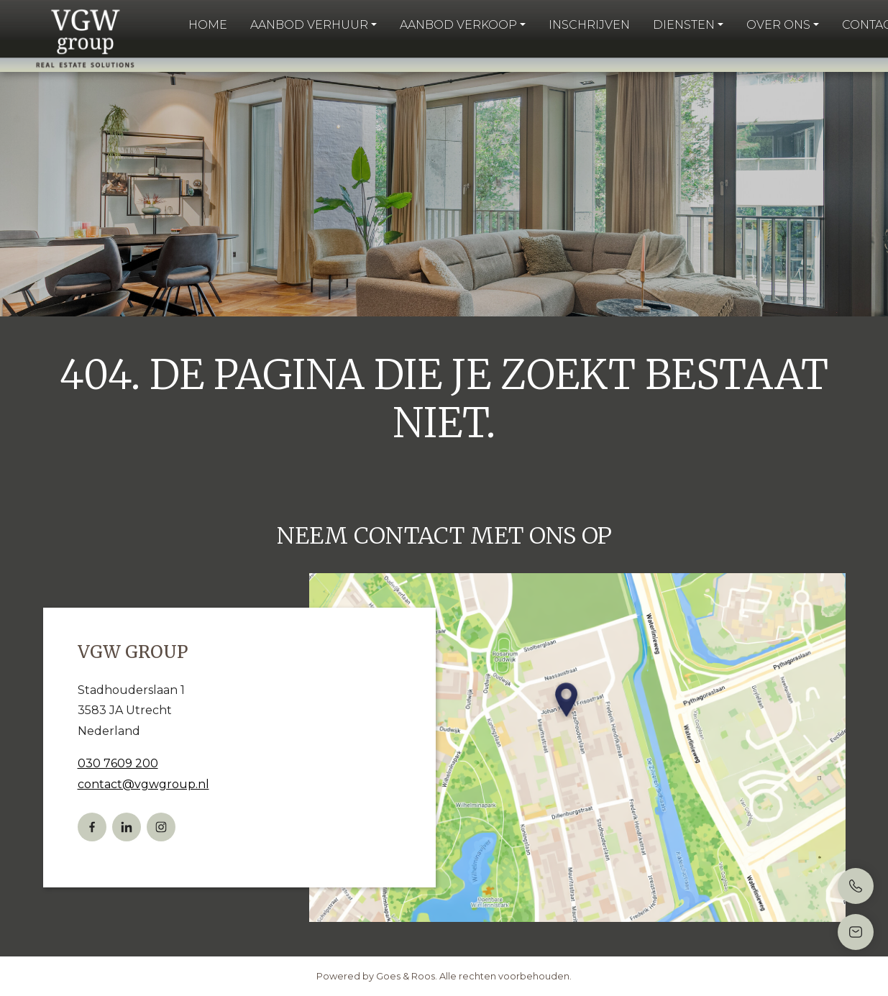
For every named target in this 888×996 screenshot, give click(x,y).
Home (207, 25)
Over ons (778, 25)
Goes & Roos (405, 976)
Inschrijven (589, 25)
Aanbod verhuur (309, 25)
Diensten (684, 25)
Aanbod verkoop (458, 25)
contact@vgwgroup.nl (143, 784)
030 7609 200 (118, 763)
